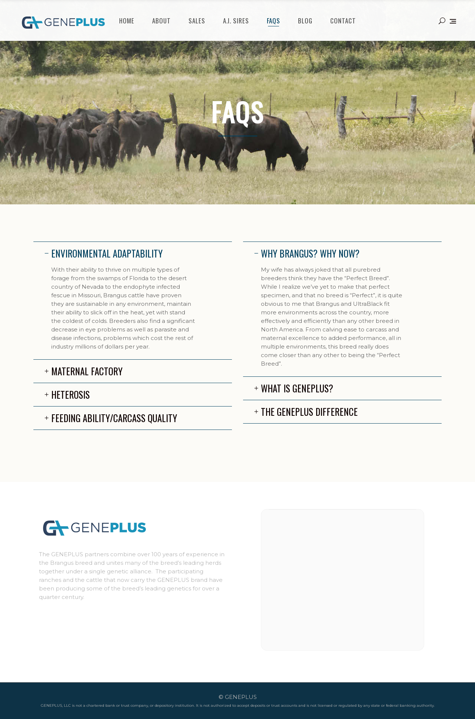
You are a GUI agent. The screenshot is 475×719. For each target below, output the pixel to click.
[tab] (132, 253)
